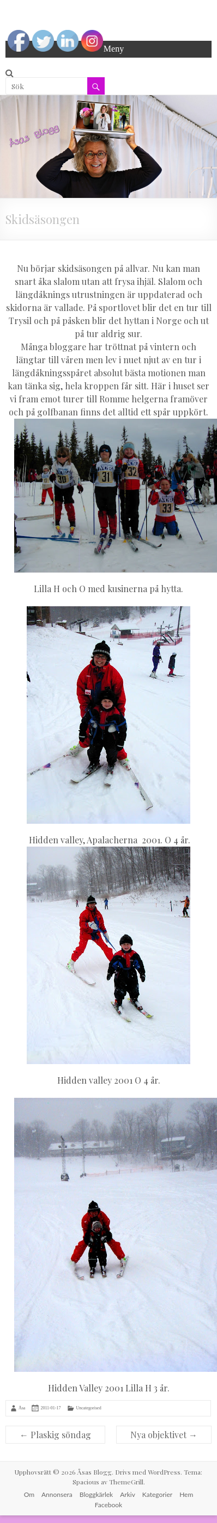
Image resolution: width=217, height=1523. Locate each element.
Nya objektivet (163, 1434)
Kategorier (157, 1494)
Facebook (108, 1505)
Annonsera (57, 1494)
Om (29, 1494)
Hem (186, 1494)
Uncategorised (88, 1408)
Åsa (22, 1408)
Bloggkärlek (96, 1494)
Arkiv (127, 1494)
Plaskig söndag (55, 1434)
